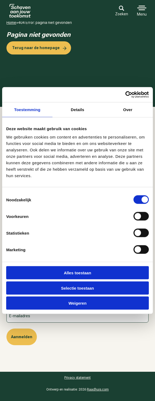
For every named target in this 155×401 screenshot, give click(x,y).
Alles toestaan (77, 273)
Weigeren (77, 303)
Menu (142, 14)
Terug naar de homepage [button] (36, 48)
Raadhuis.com (98, 389)
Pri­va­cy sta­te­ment (77, 378)
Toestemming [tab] (27, 109)
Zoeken (121, 11)
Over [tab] (127, 109)
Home (11, 22)
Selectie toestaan (77, 288)
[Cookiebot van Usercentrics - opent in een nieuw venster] (125, 94)
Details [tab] (77, 109)
